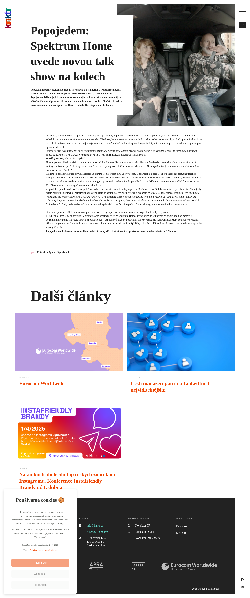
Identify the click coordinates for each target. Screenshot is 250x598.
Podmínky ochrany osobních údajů (43, 550)
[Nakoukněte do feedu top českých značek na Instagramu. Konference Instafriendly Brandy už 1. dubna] (69, 449)
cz (242, 25)
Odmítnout (40, 573)
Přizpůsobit (40, 584)
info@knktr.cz (95, 525)
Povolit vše (40, 562)
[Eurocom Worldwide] (69, 355)
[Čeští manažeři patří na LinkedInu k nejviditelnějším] (181, 355)
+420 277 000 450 (97, 531)
